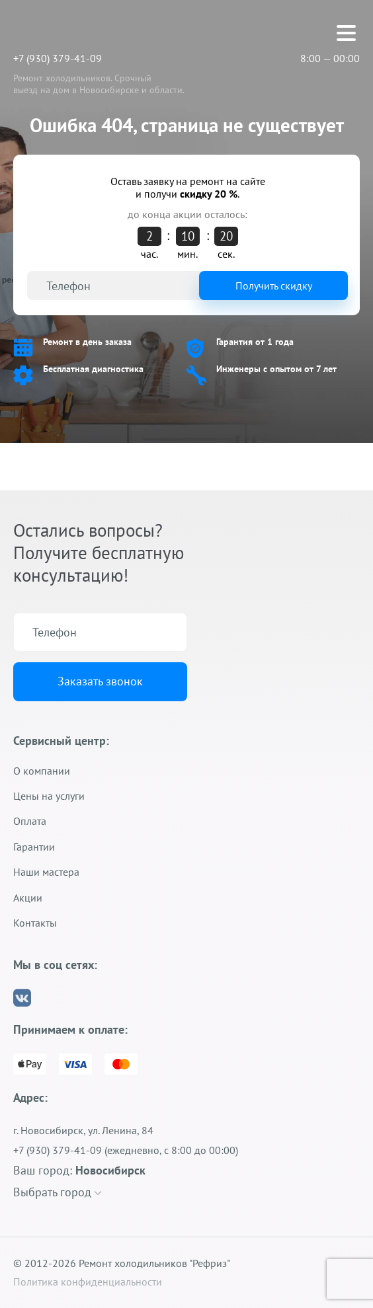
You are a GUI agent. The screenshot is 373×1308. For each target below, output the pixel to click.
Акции (27, 897)
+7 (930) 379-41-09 (57, 58)
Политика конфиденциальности (87, 1281)
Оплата (29, 820)
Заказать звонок (100, 681)
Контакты (35, 922)
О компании (41, 770)
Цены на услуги (49, 795)
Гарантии (34, 846)
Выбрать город (57, 1192)
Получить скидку (273, 285)
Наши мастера (46, 871)
